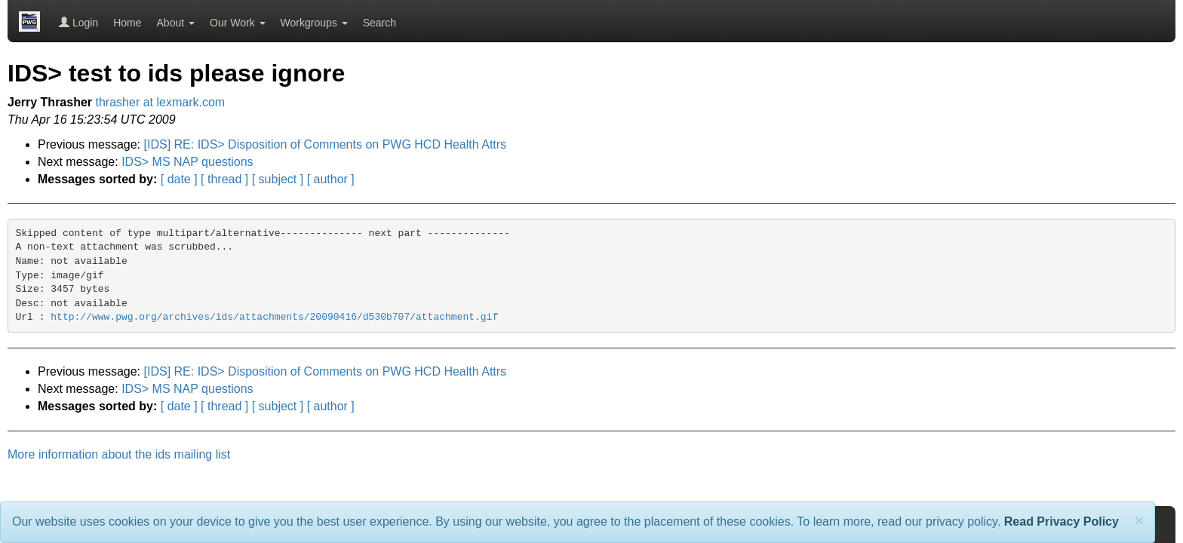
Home (127, 23)
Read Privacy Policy (1061, 521)
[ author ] (331, 179)
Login (78, 23)
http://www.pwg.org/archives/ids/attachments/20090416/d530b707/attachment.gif (274, 317)
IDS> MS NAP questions (187, 161)
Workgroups (314, 23)
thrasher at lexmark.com (161, 102)
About (176, 23)
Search (379, 23)
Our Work (238, 23)
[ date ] (179, 179)
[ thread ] (224, 179)
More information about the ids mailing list (119, 454)
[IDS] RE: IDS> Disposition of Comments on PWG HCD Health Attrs (325, 144)
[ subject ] (277, 179)
